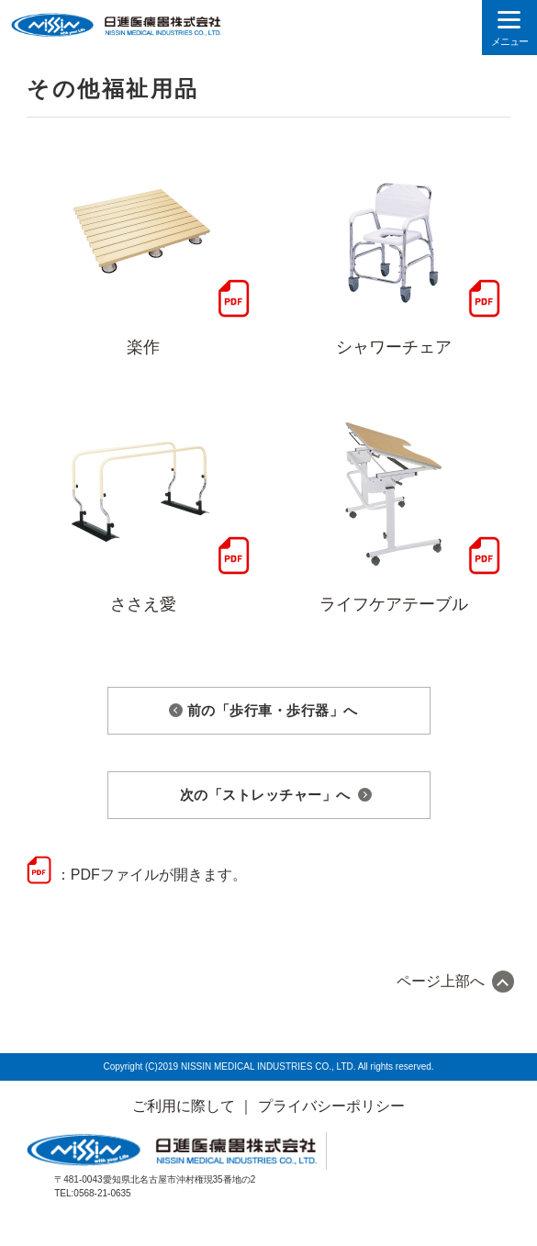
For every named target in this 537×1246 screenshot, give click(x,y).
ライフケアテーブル (393, 604)
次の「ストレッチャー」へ (265, 795)
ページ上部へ (441, 981)
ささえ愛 (143, 604)
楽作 (143, 347)
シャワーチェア (394, 347)
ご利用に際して (183, 1106)
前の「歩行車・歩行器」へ (272, 710)
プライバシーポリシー (331, 1106)
